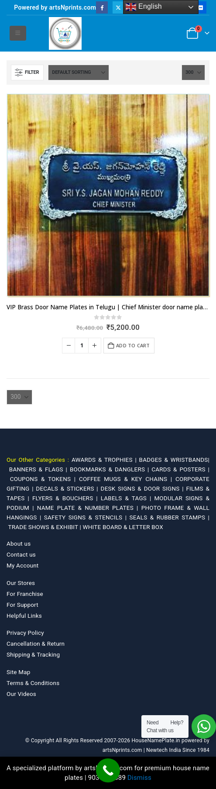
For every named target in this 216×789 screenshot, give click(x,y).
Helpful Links (24, 615)
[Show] (193, 72)
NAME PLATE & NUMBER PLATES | (89, 507)
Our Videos (21, 693)
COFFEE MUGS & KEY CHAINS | (127, 478)
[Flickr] (200, 7)
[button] (18, 33)
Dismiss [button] (139, 778)
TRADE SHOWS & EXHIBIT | (45, 526)
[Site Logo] (65, 33)
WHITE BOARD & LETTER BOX (123, 526)
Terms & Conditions (33, 682)
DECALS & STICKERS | (68, 488)
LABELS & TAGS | (127, 498)
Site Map (19, 671)
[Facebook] (102, 7)
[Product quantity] (82, 345)
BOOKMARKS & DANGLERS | (110, 469)
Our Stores (21, 582)
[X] (118, 7)
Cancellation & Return (36, 643)
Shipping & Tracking (33, 654)
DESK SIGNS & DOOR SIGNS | (143, 488)
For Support (22, 604)
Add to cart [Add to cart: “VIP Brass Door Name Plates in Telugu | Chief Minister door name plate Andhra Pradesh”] (133, 345)
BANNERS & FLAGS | (39, 469)
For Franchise (25, 593)
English (144, 7)
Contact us (21, 554)
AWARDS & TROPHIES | (104, 459)
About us (19, 543)
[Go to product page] (108, 195)
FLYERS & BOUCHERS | (66, 498)
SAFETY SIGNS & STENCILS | (87, 517)
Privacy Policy (25, 632)
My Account (22, 565)
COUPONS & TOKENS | (44, 478)
